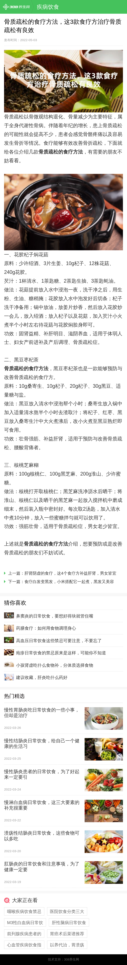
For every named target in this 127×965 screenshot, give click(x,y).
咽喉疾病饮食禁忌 (24, 911)
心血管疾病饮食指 (24, 944)
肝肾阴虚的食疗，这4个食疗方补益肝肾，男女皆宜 (70, 573)
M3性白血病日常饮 (25, 922)
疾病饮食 (48, 7)
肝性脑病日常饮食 (69, 922)
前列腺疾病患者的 (24, 933)
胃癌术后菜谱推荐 (67, 933)
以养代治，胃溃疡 (67, 944)
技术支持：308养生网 (63, 959)
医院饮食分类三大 (67, 911)
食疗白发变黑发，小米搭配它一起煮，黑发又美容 (69, 581)
